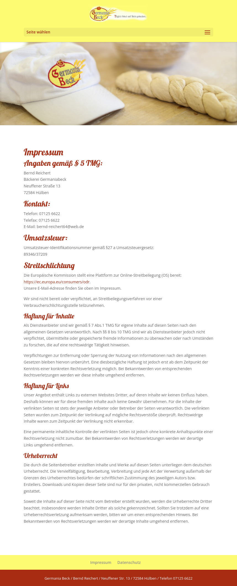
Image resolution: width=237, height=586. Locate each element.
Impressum (100, 562)
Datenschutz (129, 562)
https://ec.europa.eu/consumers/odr (56, 281)
